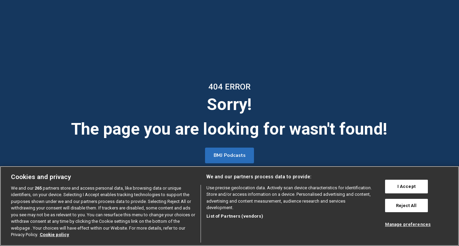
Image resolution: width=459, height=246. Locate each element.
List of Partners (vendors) (234, 216)
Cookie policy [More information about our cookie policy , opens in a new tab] (54, 234)
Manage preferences (408, 224)
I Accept (406, 186)
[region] (229, 206)
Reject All (406, 205)
